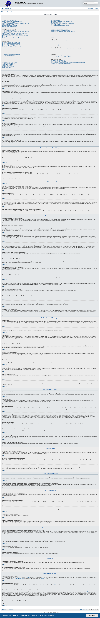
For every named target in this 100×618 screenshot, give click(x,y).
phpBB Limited (50, 181)
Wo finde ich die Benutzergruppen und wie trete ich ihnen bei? (61, 21)
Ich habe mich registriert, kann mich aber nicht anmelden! (12, 21)
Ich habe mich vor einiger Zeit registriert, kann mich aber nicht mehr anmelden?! (15, 23)
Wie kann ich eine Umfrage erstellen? (8, 45)
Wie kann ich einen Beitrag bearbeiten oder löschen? (11, 43)
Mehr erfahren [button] (51, 615)
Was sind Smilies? (5, 61)
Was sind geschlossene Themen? (8, 66)
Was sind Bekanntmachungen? (7, 64)
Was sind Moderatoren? (55, 19)
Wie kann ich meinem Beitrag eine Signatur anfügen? (11, 44)
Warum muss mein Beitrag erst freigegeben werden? (11, 54)
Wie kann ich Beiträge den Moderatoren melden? (10, 52)
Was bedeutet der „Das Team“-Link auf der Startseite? (60, 25)
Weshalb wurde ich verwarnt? (7, 51)
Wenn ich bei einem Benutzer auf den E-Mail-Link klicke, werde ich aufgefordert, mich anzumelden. (19, 38)
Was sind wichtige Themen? (7, 65)
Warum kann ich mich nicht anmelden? (8, 22)
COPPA (63, 100)
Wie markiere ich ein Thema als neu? (8, 55)
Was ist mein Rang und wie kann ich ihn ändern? (10, 37)
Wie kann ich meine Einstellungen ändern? (9, 30)
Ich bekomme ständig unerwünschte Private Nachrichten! (60, 30)
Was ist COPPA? (5, 19)
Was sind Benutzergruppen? (56, 20)
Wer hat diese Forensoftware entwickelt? (58, 60)
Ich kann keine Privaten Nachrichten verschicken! (59, 29)
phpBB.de (58, 181)
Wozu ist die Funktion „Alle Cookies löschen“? (10, 26)
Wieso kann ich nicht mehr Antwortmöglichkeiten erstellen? (12, 46)
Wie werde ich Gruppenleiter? (56, 22)
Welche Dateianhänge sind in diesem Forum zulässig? (60, 55)
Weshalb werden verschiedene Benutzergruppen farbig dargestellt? (62, 23)
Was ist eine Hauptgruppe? (55, 24)
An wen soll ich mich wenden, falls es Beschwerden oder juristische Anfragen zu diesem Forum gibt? (68, 62)
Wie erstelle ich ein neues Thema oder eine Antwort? (11, 42)
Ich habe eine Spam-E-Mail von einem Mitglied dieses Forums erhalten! (63, 31)
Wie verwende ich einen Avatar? (7, 36)
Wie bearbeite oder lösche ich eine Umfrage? (9, 47)
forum (53, 611)
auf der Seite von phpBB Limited (18, 578)
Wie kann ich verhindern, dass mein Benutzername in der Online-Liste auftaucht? (16, 31)
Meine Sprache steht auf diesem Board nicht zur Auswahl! (12, 34)
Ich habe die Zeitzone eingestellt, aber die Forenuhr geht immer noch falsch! (15, 33)
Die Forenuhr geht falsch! (6, 32)
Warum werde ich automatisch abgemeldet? (9, 25)
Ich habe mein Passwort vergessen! (8, 24)
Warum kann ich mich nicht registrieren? (9, 20)
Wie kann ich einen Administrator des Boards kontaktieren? (61, 63)
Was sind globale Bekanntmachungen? (8, 63)
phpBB (46, 612)
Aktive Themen (13, 11)
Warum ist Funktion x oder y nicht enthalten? (58, 61)
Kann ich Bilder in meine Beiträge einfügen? (9, 62)
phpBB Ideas (55, 584)
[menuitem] (9, 8)
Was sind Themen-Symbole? (7, 67)
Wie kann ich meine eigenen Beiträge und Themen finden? (61, 45)
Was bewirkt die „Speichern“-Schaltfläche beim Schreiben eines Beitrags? (14, 53)
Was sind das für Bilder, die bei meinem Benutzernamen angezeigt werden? (15, 35)
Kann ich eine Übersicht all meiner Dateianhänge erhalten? (61, 56)
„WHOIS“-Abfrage (85, 591)
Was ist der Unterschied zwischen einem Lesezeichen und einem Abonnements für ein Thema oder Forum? (69, 48)
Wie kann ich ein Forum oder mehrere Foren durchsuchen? (61, 40)
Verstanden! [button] (92, 615)
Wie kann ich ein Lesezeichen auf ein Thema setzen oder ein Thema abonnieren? (65, 49)
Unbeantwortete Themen (5, 11)
